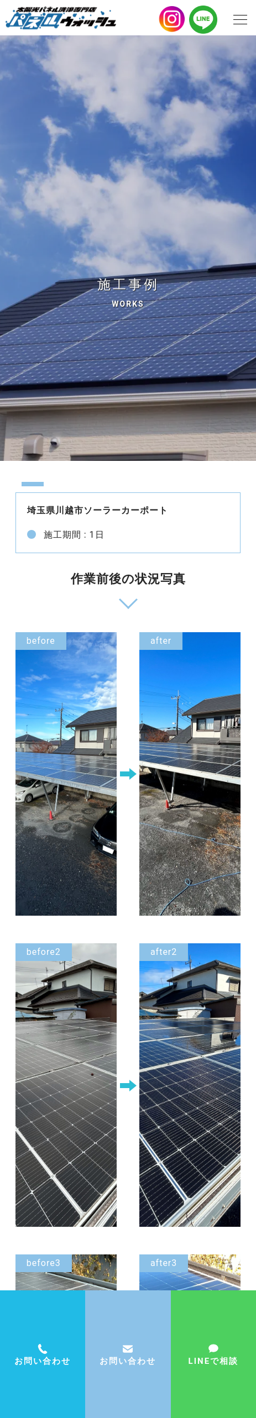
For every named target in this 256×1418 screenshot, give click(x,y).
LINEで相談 (214, 1361)
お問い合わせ (128, 1361)
